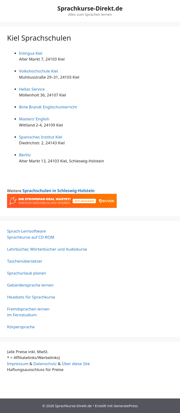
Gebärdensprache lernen (30, 285)
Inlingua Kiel (30, 53)
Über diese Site (76, 363)
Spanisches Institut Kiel (40, 137)
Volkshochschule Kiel (38, 71)
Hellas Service (32, 89)
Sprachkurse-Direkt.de (90, 8)
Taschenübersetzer (24, 261)
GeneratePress (126, 405)
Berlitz (25, 154)
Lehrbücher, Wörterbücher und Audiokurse (47, 249)
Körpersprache (21, 326)
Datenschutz (45, 363)
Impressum (17, 363)
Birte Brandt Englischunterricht (48, 107)
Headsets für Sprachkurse (31, 297)
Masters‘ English (34, 119)
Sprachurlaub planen (26, 273)
